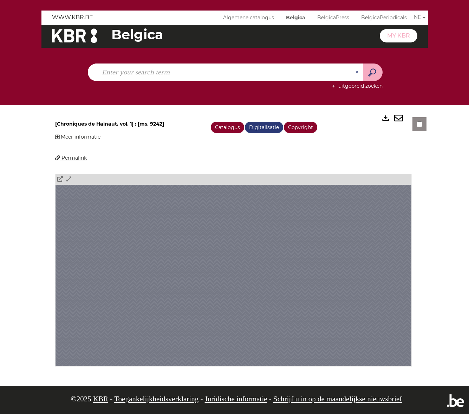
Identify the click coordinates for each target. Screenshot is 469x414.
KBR (100, 399)
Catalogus (227, 127)
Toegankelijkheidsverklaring (156, 399)
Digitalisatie (264, 127)
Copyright (300, 127)
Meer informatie (77, 137)
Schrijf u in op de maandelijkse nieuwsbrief (337, 399)
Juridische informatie (236, 399)
